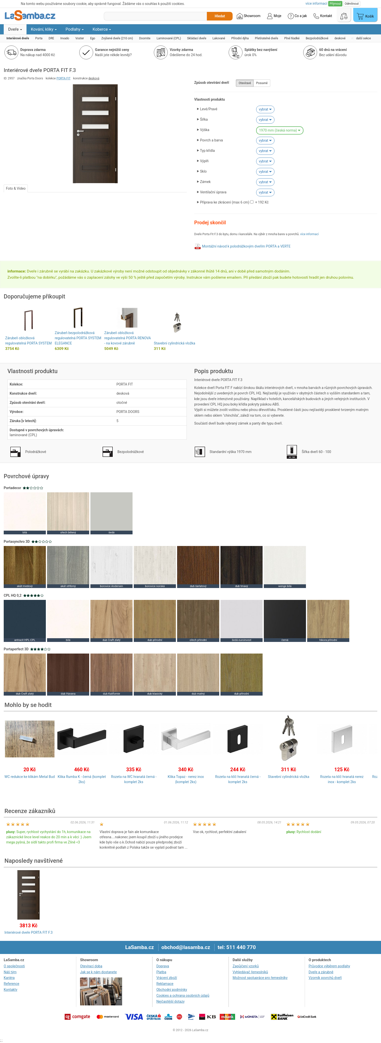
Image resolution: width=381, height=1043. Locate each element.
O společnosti (14, 966)
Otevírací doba (91, 966)
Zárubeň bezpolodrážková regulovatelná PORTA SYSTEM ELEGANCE (78, 338)
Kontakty (10, 990)
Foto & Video (16, 188)
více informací (309, 234)
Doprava (162, 966)
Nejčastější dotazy (170, 1001)
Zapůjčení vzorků (246, 966)
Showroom (248, 16)
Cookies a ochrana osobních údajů (182, 996)
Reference (11, 984)
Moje (274, 16)
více (316, 3)
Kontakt (322, 16)
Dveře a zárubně (321, 972)
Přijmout (335, 3)
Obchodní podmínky (171, 990)
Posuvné (262, 83)
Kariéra (9, 978)
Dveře (15, 29)
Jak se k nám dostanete (98, 972)
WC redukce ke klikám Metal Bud (29, 777)
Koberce (102, 29)
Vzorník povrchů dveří (325, 978)
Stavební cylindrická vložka (174, 343)
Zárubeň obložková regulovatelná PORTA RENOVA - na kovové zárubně (127, 338)
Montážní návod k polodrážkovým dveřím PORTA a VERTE (246, 246)
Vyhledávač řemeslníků (250, 972)
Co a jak (297, 16)
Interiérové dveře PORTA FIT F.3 (28, 932)
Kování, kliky (44, 29)
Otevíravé (245, 83)
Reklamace (164, 984)
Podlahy (75, 29)
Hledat (220, 16)
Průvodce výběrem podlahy (329, 966)
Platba (161, 972)
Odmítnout (352, 3)
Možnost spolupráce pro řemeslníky (260, 978)
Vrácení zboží (166, 978)
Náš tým (10, 972)
